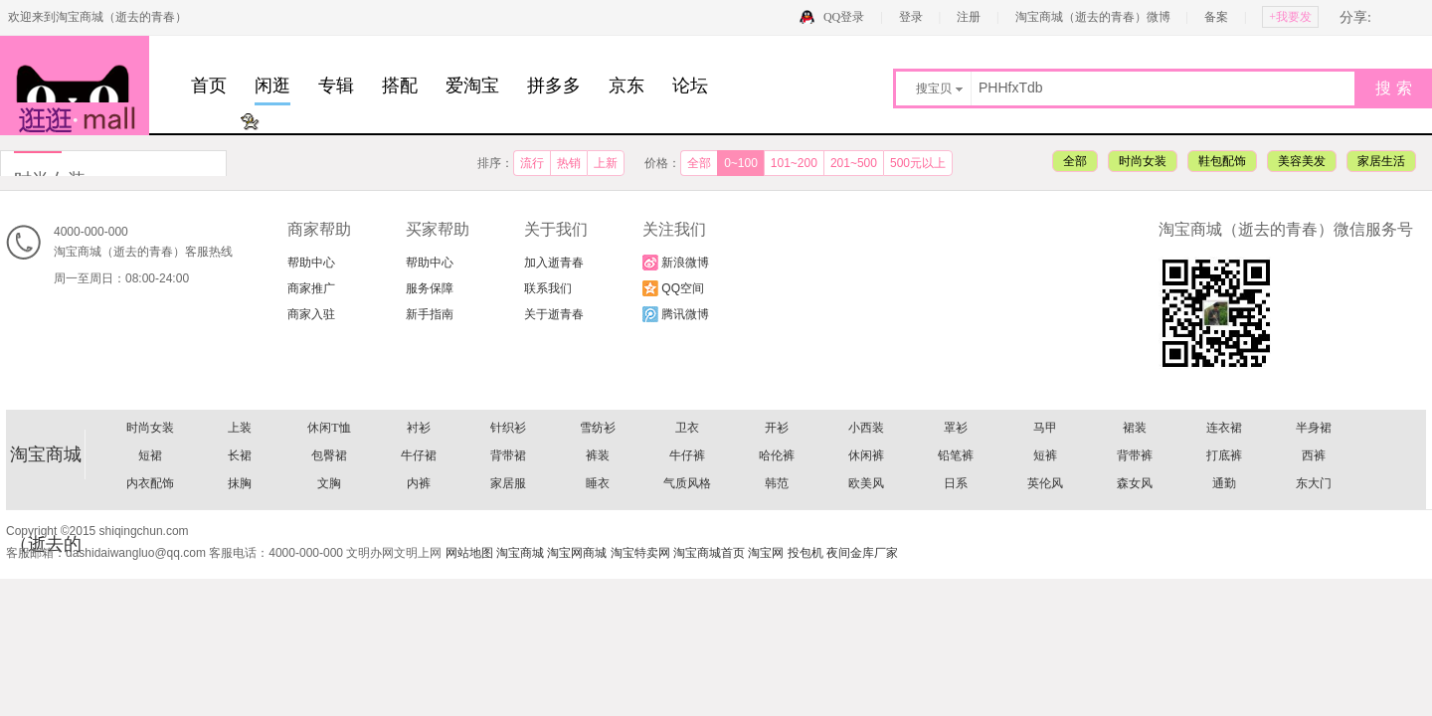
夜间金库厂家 (862, 553)
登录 (911, 17)
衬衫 (419, 428)
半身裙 (1314, 428)
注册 (969, 17)
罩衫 (956, 428)
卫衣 (687, 428)
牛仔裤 (687, 455)
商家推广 (311, 288)
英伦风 (1045, 483)
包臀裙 (329, 455)
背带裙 (508, 455)
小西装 (866, 428)
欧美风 (866, 483)
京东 (626, 85)
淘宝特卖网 (640, 553)
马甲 (1045, 428)
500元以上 (918, 163)
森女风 (1135, 483)
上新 (606, 163)
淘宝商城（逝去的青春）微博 (1094, 17)
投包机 (805, 553)
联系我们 (548, 288)
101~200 (794, 163)
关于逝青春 (554, 314)
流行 (532, 163)
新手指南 (429, 314)
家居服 (508, 483)
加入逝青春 (554, 262)
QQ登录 (843, 17)
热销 (569, 163)
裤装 (598, 455)
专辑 (336, 85)
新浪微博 (675, 262)
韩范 (777, 483)
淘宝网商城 (577, 553)
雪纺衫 (598, 428)
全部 (699, 163)
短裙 (150, 455)
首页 (209, 85)
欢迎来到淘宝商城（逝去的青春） (97, 17)
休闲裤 (866, 455)
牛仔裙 (419, 455)
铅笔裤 (956, 455)
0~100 (741, 163)
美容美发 (1302, 161)
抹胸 (240, 483)
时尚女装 (1142, 161)
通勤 (1224, 483)
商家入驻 (311, 314)
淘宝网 (766, 553)
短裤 (1045, 455)
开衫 (777, 428)
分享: (1355, 17)
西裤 (1314, 455)
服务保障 (429, 288)
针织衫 (508, 428)
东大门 (1314, 483)
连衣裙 (1224, 428)
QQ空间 (673, 288)
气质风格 (687, 483)
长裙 (240, 455)
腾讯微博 (675, 314)
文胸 (329, 483)
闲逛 (272, 85)
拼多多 (554, 85)
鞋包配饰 (1222, 161)
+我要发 (1290, 17)
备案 (1216, 17)
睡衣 (598, 483)
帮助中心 (311, 262)
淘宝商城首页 (709, 553)
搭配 (400, 85)
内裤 (419, 483)
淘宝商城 (520, 553)
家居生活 (1381, 161)
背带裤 (1135, 455)
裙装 (1135, 428)
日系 (956, 483)
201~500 (853, 163)
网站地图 (469, 553)
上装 (240, 428)
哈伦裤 (777, 455)
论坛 (690, 85)
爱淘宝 (472, 85)
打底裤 (1224, 455)
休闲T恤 (328, 428)
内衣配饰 (150, 483)
